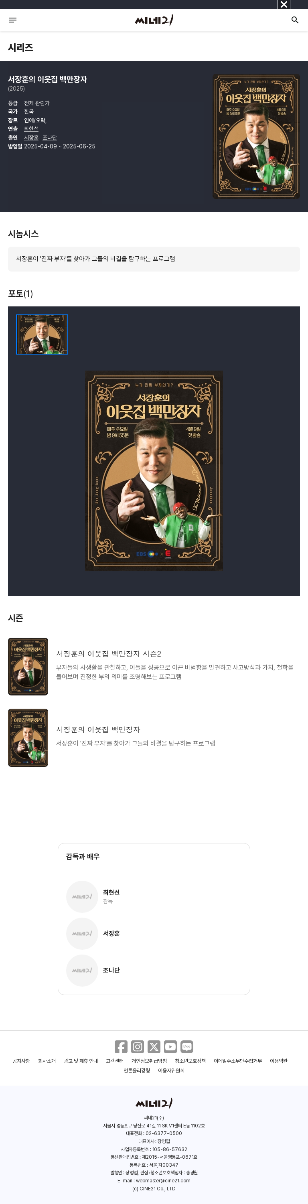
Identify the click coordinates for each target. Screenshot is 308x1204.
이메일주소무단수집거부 (238, 1061)
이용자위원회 (171, 1071)
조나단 (50, 137)
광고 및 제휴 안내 (81, 1061)
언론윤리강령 (137, 1071)
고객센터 (115, 1061)
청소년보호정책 (190, 1061)
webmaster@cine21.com (163, 1181)
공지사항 (21, 1061)
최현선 (31, 129)
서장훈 (31, 137)
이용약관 (279, 1061)
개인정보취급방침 (149, 1061)
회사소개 (47, 1061)
